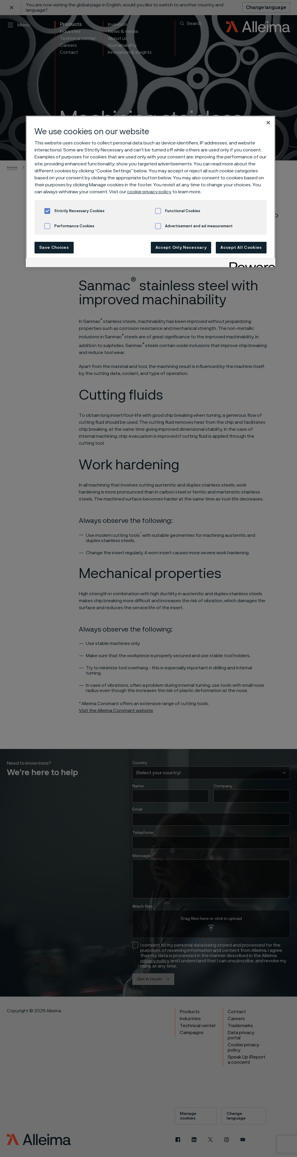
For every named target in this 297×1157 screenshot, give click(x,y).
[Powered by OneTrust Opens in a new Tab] (250, 263)
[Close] (268, 122)
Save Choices (54, 248)
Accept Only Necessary (181, 248)
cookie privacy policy (149, 191)
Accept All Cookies (241, 248)
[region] (150, 191)
